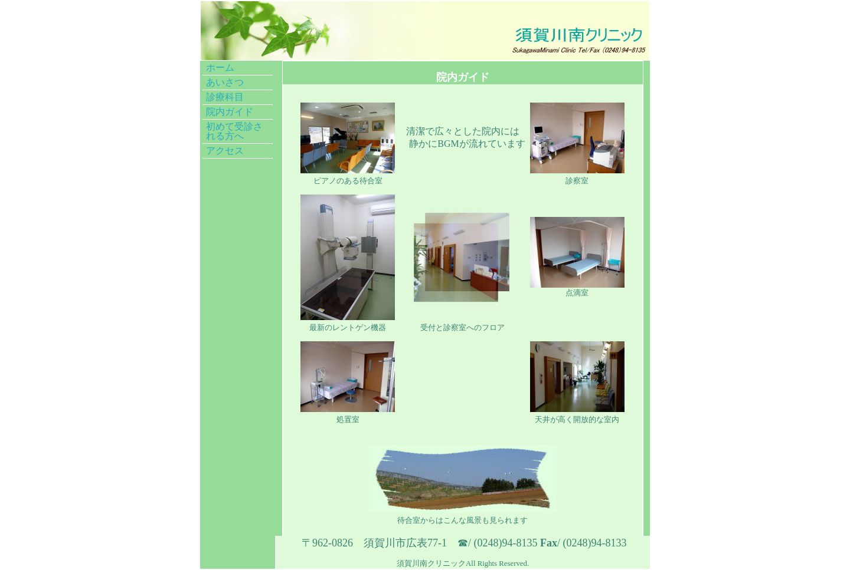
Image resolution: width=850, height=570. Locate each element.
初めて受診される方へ (234, 131)
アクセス (225, 151)
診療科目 (225, 97)
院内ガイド (229, 112)
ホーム (220, 67)
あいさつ (225, 82)
